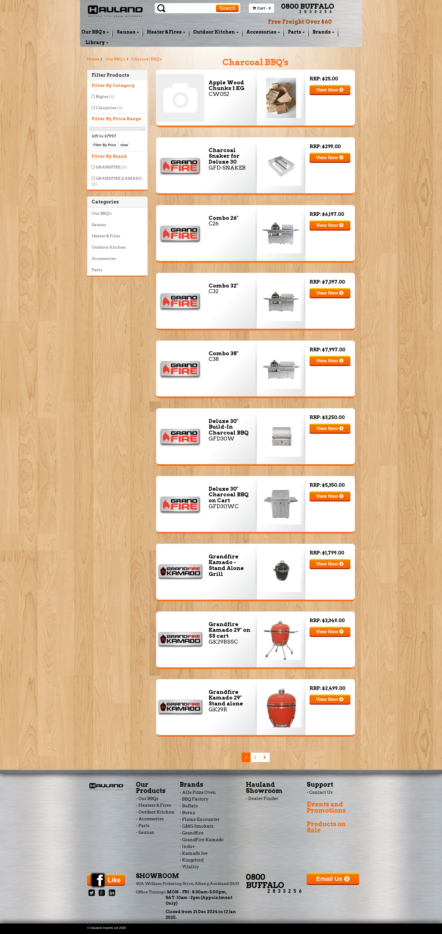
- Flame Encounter (200, 819)
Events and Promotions (326, 807)
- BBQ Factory (194, 799)
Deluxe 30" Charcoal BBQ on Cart (229, 495)
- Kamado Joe (194, 853)
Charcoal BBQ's (146, 59)
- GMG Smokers (196, 826)
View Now (330, 90)
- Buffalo (189, 805)
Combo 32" (223, 285)
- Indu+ (187, 846)
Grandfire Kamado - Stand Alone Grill (226, 565)
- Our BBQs (147, 798)
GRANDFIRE (111, 167)
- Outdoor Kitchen (155, 812)
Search (227, 8)
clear (124, 145)
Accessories (263, 32)
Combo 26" (223, 218)
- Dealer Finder (262, 798)
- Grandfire (192, 833)
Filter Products (110, 75)
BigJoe (105, 96)
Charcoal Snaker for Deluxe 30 (224, 156)
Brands (323, 32)
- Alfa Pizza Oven (198, 792)
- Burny (188, 812)
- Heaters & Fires (153, 805)
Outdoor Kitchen (215, 32)
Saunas (128, 32)
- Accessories (150, 818)
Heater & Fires (166, 32)
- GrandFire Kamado (202, 839)
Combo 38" (223, 353)
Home (93, 59)
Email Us (333, 878)
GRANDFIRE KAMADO (117, 181)
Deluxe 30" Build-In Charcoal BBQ (229, 427)
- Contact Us (320, 792)
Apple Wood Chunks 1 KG (226, 85)
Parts (296, 32)
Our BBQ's (95, 32)
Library (97, 42)
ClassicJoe (109, 108)
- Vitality (189, 866)
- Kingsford (192, 860)
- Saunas (145, 832)
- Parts (142, 825)
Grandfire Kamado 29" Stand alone (226, 698)
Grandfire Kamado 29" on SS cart (229, 630)
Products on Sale (326, 827)
